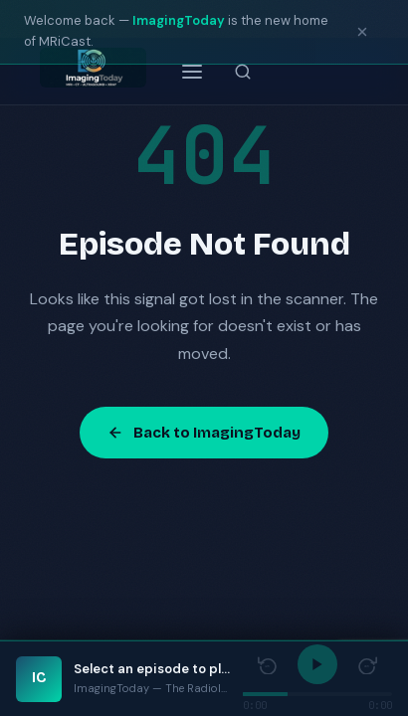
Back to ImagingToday (204, 433)
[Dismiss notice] (362, 32)
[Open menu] (192, 71)
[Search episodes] (243, 72)
